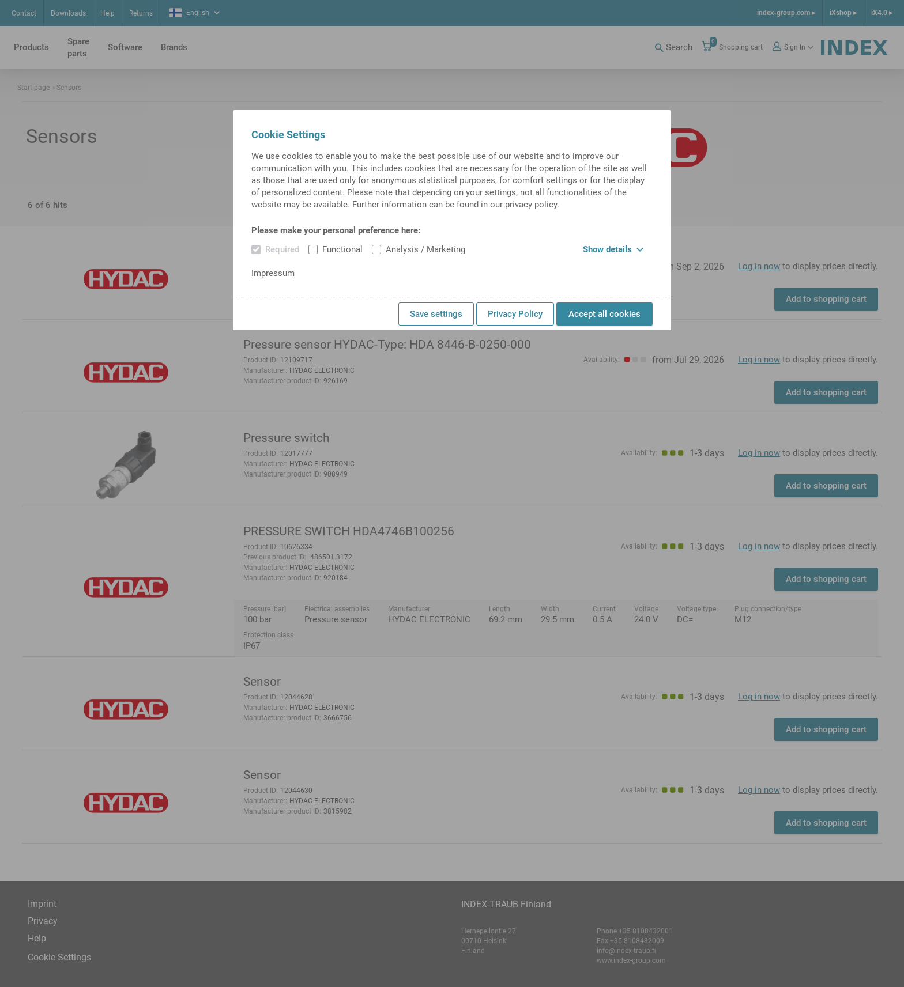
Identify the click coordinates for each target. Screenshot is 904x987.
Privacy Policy (515, 314)
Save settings (436, 314)
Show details (613, 249)
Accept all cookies (604, 314)
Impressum (273, 273)
